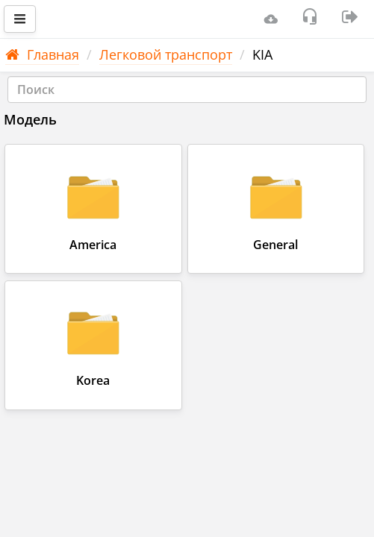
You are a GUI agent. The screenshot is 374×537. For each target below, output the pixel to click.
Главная (42, 54)
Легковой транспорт (165, 54)
